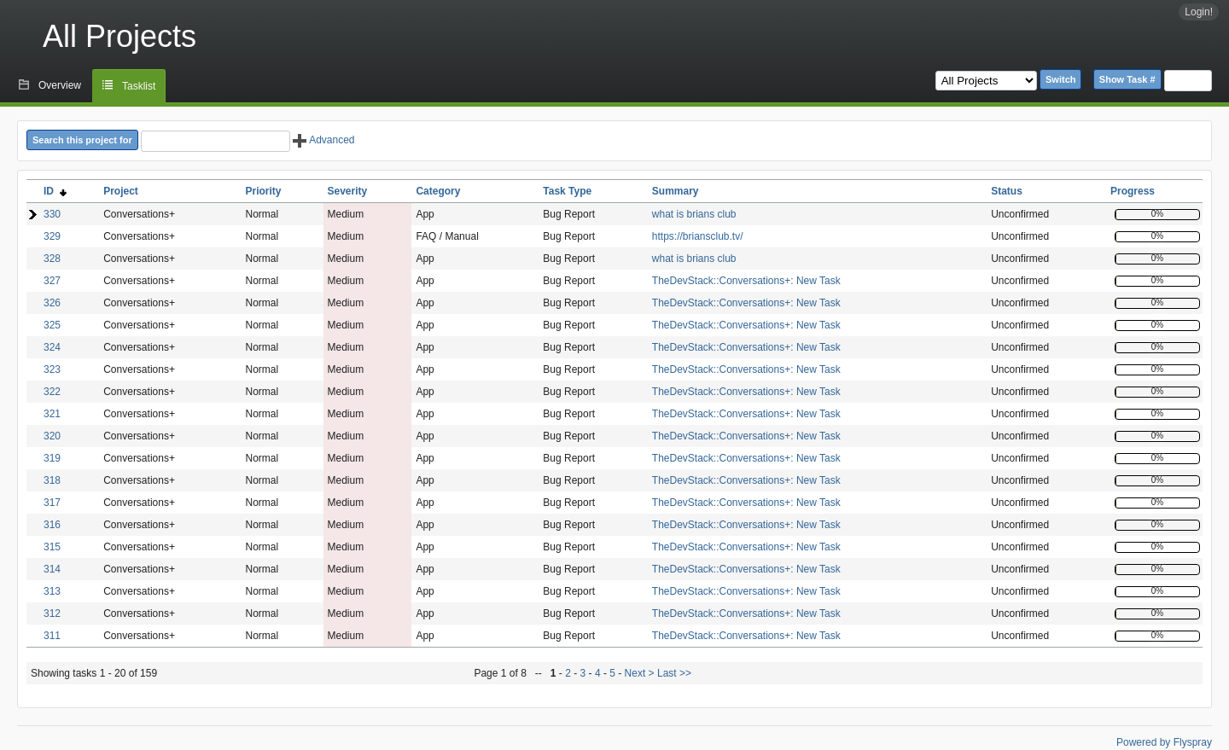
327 (52, 281)
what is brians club (694, 214)
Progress (1132, 191)
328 (52, 259)
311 (52, 636)
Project (120, 191)
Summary (675, 191)
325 (52, 325)
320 (52, 436)
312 (52, 613)
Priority (263, 191)
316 (52, 525)
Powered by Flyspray (1164, 742)
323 (52, 369)
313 (52, 591)
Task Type (567, 191)
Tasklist (138, 86)
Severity (348, 191)
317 (52, 503)
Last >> (673, 673)
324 (52, 347)
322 (52, 392)
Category (438, 191)
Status (1006, 191)
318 (52, 480)
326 (52, 303)
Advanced (323, 140)
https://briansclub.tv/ (697, 236)
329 (52, 236)
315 (52, 547)
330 (52, 214)
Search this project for (82, 140)
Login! (1199, 12)
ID (55, 191)
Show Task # (1127, 79)
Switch (1060, 79)
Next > (640, 673)
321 (52, 414)
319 (52, 458)
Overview (59, 85)
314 (52, 569)
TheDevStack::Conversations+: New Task (746, 281)
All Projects (119, 36)
